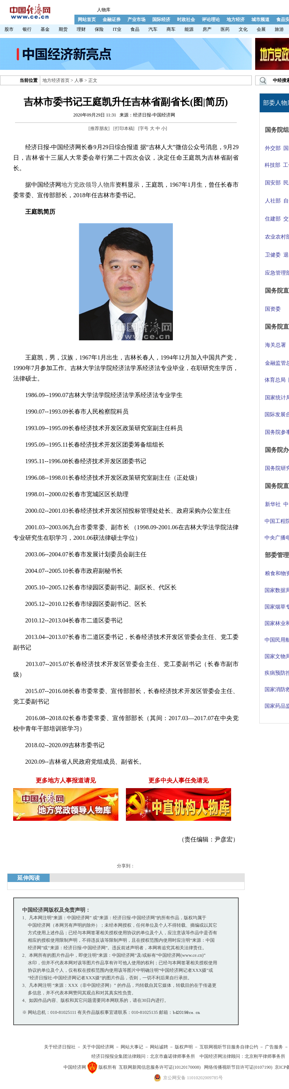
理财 (81, 29)
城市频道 (260, 19)
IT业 (117, 29)
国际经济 (161, 19)
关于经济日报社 (60, 1047)
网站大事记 (132, 1047)
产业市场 (136, 19)
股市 (9, 29)
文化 (243, 29)
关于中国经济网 (98, 1047)
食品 (134, 29)
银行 (27, 29)
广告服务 (274, 1047)
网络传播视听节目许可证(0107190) (238, 1067)
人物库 (103, 9)
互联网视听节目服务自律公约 (229, 1047)
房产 (207, 29)
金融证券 (112, 19)
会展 (261, 29)
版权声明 (184, 1047)
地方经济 (236, 19)
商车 (171, 29)
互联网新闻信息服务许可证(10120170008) (160, 1067)
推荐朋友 (99, 128)
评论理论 (211, 19)
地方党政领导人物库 (88, 184)
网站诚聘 (159, 1047)
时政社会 (186, 19)
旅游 (279, 29)
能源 (189, 29)
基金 (45, 29)
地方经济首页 (56, 80)
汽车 (152, 29)
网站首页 (87, 19)
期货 (63, 29)
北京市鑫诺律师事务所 (172, 1056)
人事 (78, 80)
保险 (99, 29)
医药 (225, 29)
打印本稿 (124, 128)
